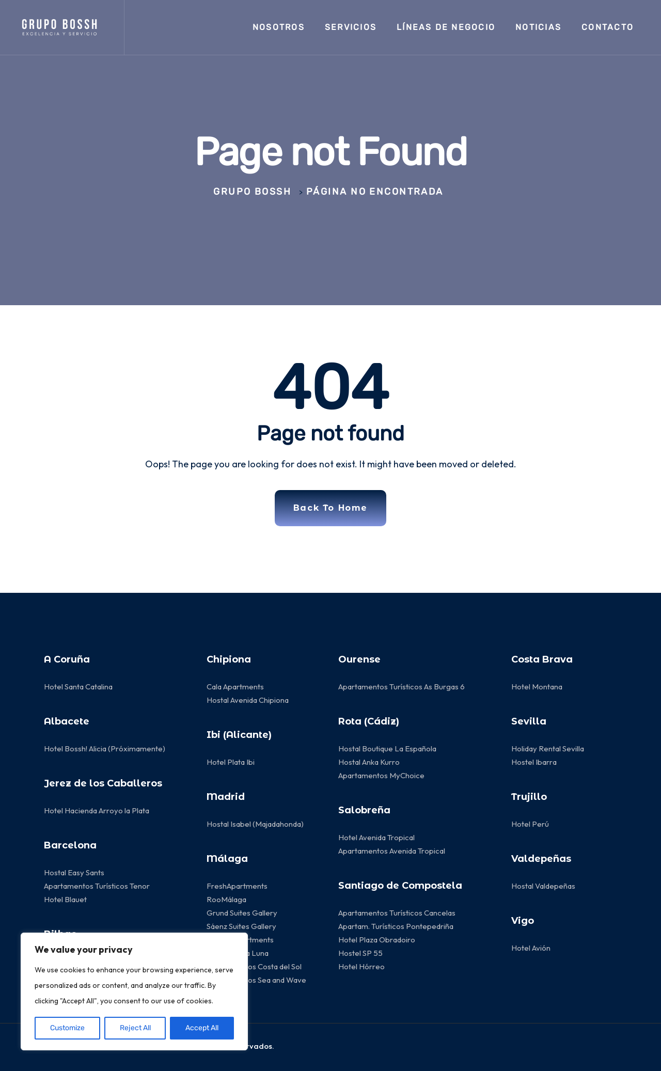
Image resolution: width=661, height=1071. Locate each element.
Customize (67, 1027)
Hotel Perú (530, 824)
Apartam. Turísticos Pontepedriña (395, 926)
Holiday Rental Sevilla (547, 748)
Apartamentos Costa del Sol (254, 966)
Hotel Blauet (65, 899)
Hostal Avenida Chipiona (248, 700)
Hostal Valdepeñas (543, 886)
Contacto (607, 27)
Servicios (350, 27)
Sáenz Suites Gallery (241, 926)
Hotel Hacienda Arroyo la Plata (96, 810)
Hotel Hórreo (361, 966)
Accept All (201, 1027)
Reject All (135, 1027)
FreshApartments (237, 886)
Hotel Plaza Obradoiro (376, 939)
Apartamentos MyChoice (381, 775)
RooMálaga (226, 899)
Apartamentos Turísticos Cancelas (396, 913)
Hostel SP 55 (360, 953)
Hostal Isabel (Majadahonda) (255, 824)
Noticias (538, 27)
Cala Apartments (235, 686)
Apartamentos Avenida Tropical (392, 851)
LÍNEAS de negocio (446, 27)
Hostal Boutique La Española (387, 748)
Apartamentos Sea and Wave (256, 980)
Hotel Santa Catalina (78, 686)
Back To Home (330, 508)
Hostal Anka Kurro (369, 762)
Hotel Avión (530, 948)
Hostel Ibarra (534, 762)
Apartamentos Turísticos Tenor (97, 886)
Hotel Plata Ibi (231, 762)
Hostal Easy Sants (74, 872)
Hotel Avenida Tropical (376, 837)
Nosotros (279, 27)
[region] (134, 991)
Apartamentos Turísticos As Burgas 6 (401, 686)
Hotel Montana (536, 686)
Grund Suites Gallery (242, 913)
